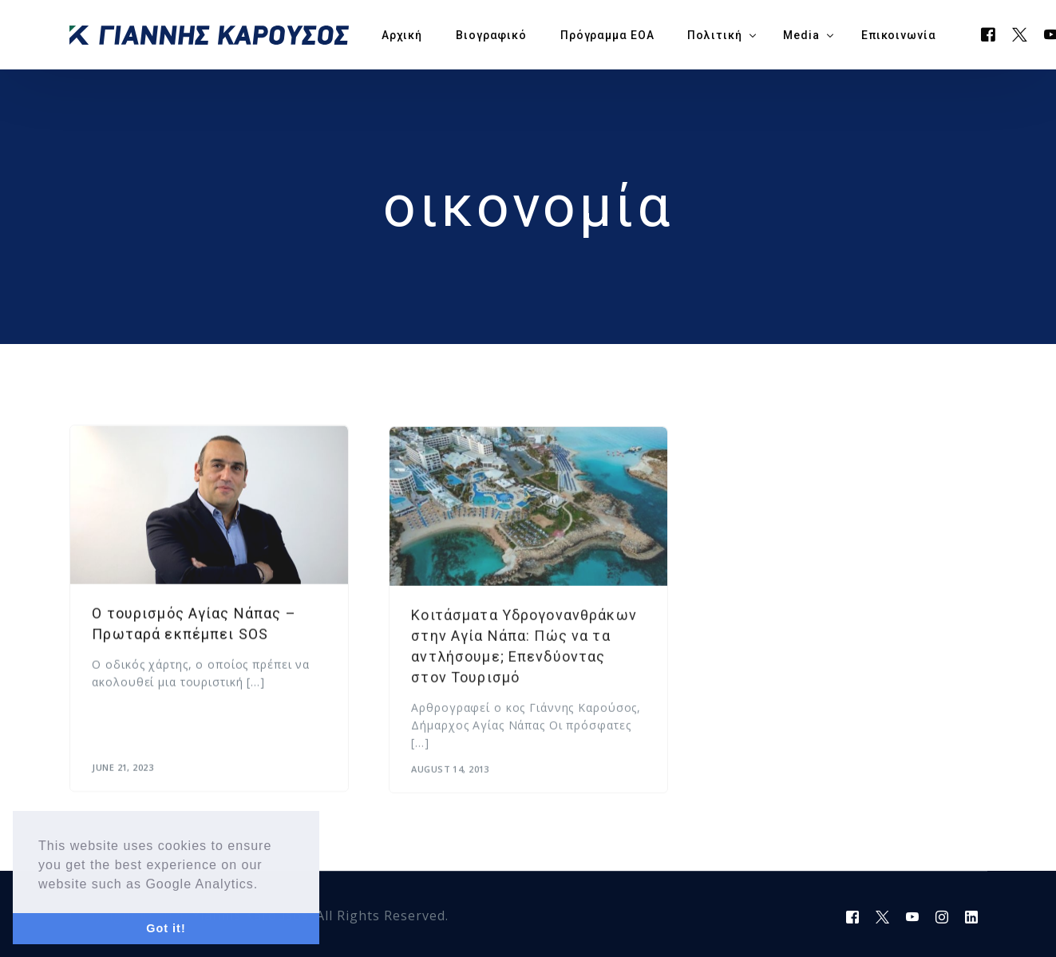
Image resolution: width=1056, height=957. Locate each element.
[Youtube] (912, 916)
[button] (265, 885)
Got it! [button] (165, 928)
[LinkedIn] (972, 916)
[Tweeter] (1020, 33)
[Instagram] (942, 916)
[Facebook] (988, 33)
